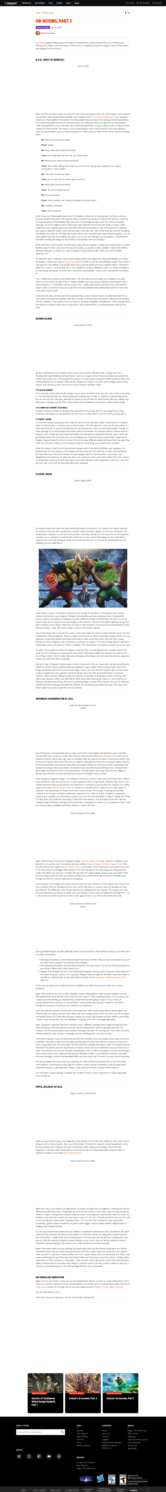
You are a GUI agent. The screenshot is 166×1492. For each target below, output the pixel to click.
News (76, 3)
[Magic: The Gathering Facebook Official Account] (19, 1456)
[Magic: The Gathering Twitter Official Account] (29, 1456)
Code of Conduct (39, 1490)
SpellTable (132, 1448)
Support (105, 1439)
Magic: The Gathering (137, 1430)
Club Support (82, 1433)
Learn (59, 3)
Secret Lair (132, 1445)
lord (109, 679)
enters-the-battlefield (74, 262)
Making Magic (48, 12)
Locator (130, 3)
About (104, 1430)
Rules (79, 1442)
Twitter (98, 1287)
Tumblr (105, 1287)
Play (51, 3)
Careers (105, 1436)
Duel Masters (82, 1465)
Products (26, 3)
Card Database (143, 3)
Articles (80, 1430)
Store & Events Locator (138, 1439)
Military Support (84, 1445)
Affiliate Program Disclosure (109, 1446)
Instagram (117, 1287)
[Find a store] (62, 1432)
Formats (80, 1439)
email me (40, 1287)
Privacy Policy (55, 1490)
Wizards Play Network (111, 1442)
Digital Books (82, 1436)
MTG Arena (40, 3)
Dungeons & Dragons (86, 1462)
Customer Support (72, 1490)
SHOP (68, 3)
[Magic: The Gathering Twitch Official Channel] (39, 1456)
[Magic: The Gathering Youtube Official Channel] (49, 1456)
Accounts (157, 3)
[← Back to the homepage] (10, 3)
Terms (23, 1490)
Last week (40, 42)
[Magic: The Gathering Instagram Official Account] (59, 1456)
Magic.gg (131, 1436)
